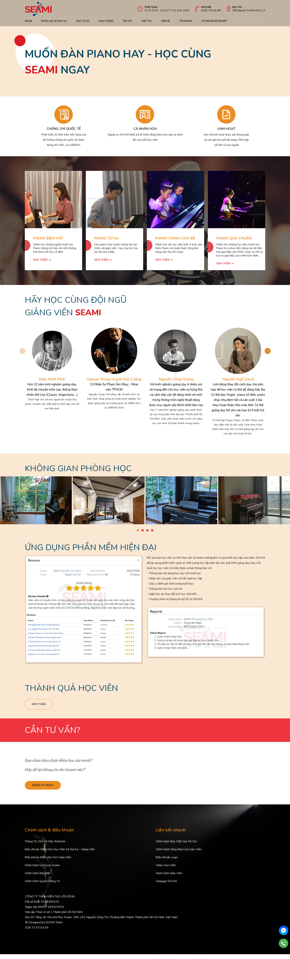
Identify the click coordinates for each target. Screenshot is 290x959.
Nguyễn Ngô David (238, 379)
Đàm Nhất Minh (52, 379)
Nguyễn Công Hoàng (176, 379)
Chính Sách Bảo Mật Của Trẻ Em (176, 846)
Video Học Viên (166, 870)
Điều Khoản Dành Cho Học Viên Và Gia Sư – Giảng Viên (60, 854)
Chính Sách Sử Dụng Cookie (42, 870)
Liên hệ (165, 21)
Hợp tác (146, 21)
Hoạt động (106, 21)
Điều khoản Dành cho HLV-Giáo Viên (48, 862)
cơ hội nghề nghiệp (214, 21)
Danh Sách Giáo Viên (169, 878)
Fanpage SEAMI (166, 886)
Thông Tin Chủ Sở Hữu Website (45, 846)
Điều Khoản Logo (167, 862)
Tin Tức (127, 21)
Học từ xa (83, 21)
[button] (271, 349)
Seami (28, 21)
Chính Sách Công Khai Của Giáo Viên (178, 854)
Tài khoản (185, 21)
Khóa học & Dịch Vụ (54, 21)
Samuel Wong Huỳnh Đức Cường (114, 379)
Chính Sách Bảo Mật (37, 878)
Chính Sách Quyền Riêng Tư (42, 886)
